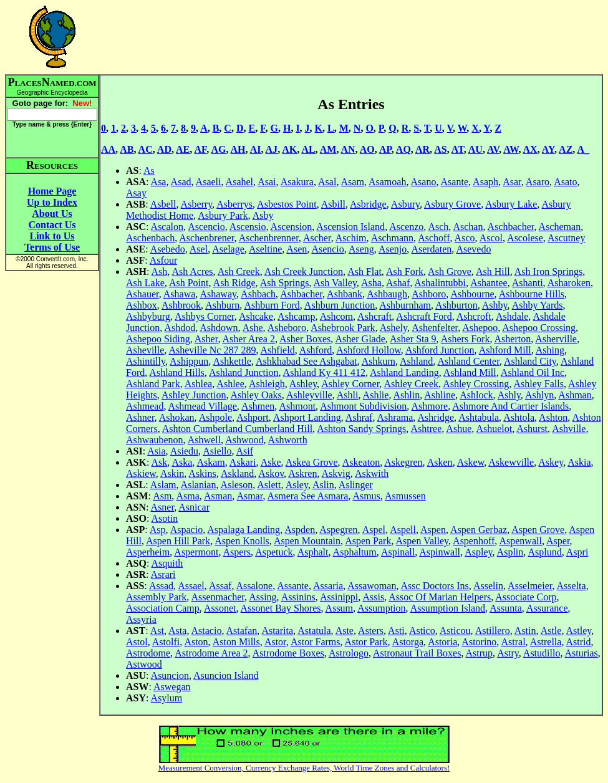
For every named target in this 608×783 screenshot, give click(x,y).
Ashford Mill (505, 350)
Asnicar (194, 507)
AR (422, 149)
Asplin (510, 552)
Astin (525, 630)
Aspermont (196, 552)
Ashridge (435, 417)
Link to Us (51, 236)
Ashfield (278, 350)
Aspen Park (368, 541)
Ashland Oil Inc (532, 372)
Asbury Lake (511, 204)
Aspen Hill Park (178, 541)
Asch (438, 226)
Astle (551, 630)
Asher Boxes (305, 339)
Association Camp (163, 608)
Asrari (163, 574)
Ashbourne (472, 294)
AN (348, 149)
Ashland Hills (176, 372)
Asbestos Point (287, 204)
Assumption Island (447, 608)
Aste (344, 630)
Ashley (303, 383)
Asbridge (368, 204)
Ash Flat (364, 271)
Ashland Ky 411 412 (324, 372)
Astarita (277, 630)
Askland (237, 473)
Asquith (167, 563)
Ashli (348, 395)
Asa (158, 181)
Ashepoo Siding (158, 339)
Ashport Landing (307, 417)
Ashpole (215, 417)
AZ (565, 149)
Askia (579, 462)
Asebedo (167, 249)
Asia (156, 451)
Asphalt (313, 552)
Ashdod (179, 327)
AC (145, 149)
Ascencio (206, 226)
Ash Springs (284, 282)
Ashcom (336, 316)
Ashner (140, 417)
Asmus (366, 496)
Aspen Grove (537, 529)
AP (385, 149)
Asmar (249, 496)
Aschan (468, 226)
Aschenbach (150, 238)
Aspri (577, 552)
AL (308, 149)
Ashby (495, 305)
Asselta (571, 585)
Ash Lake (145, 282)
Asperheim (148, 552)
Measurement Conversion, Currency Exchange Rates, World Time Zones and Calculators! (304, 767)
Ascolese (525, 238)
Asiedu (184, 451)
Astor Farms (315, 641)
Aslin (323, 484)
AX (530, 149)
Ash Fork (404, 271)
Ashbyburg (148, 316)
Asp (158, 529)
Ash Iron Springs (548, 271)
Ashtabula (478, 417)
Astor (275, 641)
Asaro (537, 181)
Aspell (403, 529)
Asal (327, 181)
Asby (263, 215)
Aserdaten (431, 249)
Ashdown (219, 327)
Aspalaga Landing (243, 529)
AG (218, 149)
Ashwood (244, 440)
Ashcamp (296, 316)
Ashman (574, 395)
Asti (396, 630)
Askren (302, 473)
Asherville (556, 339)
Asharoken (569, 282)
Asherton (513, 339)
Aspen (433, 529)
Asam (352, 181)
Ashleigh (267, 383)
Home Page (52, 191)
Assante (293, 585)
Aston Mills (236, 641)
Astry (508, 653)
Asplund (544, 552)
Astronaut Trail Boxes (417, 653)
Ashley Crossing (476, 383)
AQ (403, 149)
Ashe (253, 327)
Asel (199, 249)
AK (289, 149)
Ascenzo (406, 226)
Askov (271, 473)
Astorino (478, 641)
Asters (371, 630)
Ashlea (198, 383)
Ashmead (144, 406)
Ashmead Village (202, 406)
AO (367, 149)
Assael (191, 585)
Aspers (237, 552)
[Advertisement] (351, 37)
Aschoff (434, 238)
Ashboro (429, 294)
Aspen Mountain (307, 541)
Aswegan (172, 686)
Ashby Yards (537, 305)
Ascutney (566, 238)
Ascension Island (350, 226)
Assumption (381, 608)
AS (440, 149)
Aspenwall (520, 541)
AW (510, 149)
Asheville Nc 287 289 (212, 350)
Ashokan (177, 417)
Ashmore (429, 406)
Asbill (333, 204)
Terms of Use (52, 247)
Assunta (506, 608)
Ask (159, 462)
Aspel (373, 529)
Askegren (403, 462)
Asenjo (393, 249)
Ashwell (204, 440)
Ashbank (344, 294)
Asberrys (234, 204)
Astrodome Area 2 (211, 653)
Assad (161, 585)
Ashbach (258, 294)
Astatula (314, 630)
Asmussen (405, 496)
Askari (242, 462)
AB (126, 149)
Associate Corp (525, 597)
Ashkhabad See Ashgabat (306, 361)
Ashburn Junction (339, 305)
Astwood (144, 664)
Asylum (167, 698)
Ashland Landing (404, 372)
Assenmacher (217, 597)
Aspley (478, 552)
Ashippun (189, 361)
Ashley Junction (194, 395)
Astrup (479, 653)
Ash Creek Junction (303, 271)
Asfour (163, 260)
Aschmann (392, 238)
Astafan (242, 630)
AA (108, 149)
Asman (218, 496)
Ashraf (359, 417)
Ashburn (222, 305)
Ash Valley (335, 282)
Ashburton (456, 305)
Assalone (254, 585)
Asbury (405, 204)
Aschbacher (511, 226)
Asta (177, 630)
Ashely (393, 327)
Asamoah (387, 181)
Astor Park (366, 641)
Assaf (220, 585)
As (149, 170)
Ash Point (189, 282)
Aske (271, 462)
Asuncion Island (225, 675)
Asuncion (170, 675)
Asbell (163, 204)
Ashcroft (473, 316)
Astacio (206, 630)
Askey (550, 462)
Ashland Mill (469, 372)
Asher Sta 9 (413, 339)
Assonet (220, 608)
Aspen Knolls (242, 541)
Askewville (511, 462)
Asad (181, 181)
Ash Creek (239, 271)
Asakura (297, 181)
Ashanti (527, 282)
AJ (272, 149)
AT (457, 149)
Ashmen (257, 406)
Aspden (299, 529)
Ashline (439, 395)
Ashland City (530, 361)
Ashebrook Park (343, 327)
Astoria (442, 641)
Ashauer (142, 294)
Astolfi (166, 641)
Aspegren (338, 529)
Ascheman (560, 226)
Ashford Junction (440, 350)
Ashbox (141, 305)
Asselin (488, 585)
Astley (579, 630)
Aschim (351, 238)
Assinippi (339, 597)
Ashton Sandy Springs (361, 428)
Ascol (491, 238)
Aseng (361, 249)
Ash (159, 271)
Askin (172, 473)
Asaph (485, 181)
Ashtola (518, 417)
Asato (565, 181)
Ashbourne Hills (531, 294)
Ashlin (406, 395)
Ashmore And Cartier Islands (510, 406)
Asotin (164, 518)
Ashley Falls (539, 383)
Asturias (581, 653)
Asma (187, 496)
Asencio (327, 249)
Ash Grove (449, 271)
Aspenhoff (474, 541)
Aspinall (398, 552)
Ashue (458, 428)
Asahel (239, 181)
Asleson (237, 484)
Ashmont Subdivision (363, 406)
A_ (583, 149)
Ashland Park (153, 383)
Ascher (317, 238)
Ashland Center (468, 361)
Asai (267, 181)
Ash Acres (192, 271)
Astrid (578, 641)
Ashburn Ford (271, 305)
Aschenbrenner (269, 238)
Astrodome (148, 653)
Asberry (197, 204)
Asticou (455, 630)
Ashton (553, 417)
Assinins (298, 597)
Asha (371, 282)
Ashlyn (539, 395)
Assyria (141, 619)
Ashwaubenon (154, 440)
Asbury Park (223, 215)
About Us (52, 213)
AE (183, 149)
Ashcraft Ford (423, 316)
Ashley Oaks (256, 395)
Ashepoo (480, 327)
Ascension (291, 226)
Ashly (509, 395)
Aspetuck (273, 552)
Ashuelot (494, 428)
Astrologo (349, 653)
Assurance (547, 608)
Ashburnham (405, 305)
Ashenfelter (435, 327)
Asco (465, 238)
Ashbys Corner (204, 316)
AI (255, 149)
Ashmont (297, 406)
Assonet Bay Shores (281, 608)
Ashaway (218, 294)
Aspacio (186, 529)
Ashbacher (301, 294)
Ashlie (376, 395)
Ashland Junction (244, 372)
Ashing (550, 350)
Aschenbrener (206, 238)
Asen (296, 249)
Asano (424, 181)
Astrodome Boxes (288, 653)
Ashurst (532, 428)
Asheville (145, 350)
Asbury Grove (452, 204)
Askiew (141, 473)
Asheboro (287, 327)
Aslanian (198, 484)
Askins (202, 473)
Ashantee (489, 282)
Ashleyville (309, 395)
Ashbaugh (387, 294)
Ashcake (256, 316)
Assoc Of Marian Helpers (439, 597)
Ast (157, 630)
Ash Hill (493, 271)
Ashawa (179, 294)
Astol (137, 641)
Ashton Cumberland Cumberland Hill (237, 428)
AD (164, 149)
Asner (163, 507)
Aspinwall (439, 552)
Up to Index (52, 202)
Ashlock (476, 395)
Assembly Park (156, 597)
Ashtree (426, 428)
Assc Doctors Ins (435, 585)
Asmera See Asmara (308, 496)
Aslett (269, 484)
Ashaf (398, 282)
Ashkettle (232, 361)
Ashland (416, 361)
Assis (373, 597)
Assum (339, 608)
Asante (454, 181)
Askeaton (361, 462)
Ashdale (512, 316)
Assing (262, 597)
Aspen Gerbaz (478, 529)
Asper (558, 541)
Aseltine (265, 249)
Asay (136, 193)
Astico (422, 630)
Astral (513, 641)
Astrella (546, 641)
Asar (512, 181)
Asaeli (208, 181)
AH (238, 149)
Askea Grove (312, 462)
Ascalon (167, 226)
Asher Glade (360, 339)
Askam (210, 462)
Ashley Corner (350, 383)
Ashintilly (145, 361)
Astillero (492, 630)
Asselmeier (530, 585)
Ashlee (230, 383)
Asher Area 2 (249, 339)
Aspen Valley (422, 541)
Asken (440, 462)
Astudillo (542, 653)
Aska (181, 462)
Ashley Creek (411, 383)
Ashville (569, 428)
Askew (470, 462)
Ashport (252, 417)
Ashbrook (181, 305)
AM (328, 149)
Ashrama (395, 417)
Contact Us (52, 224)
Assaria (328, 585)
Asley (297, 484)
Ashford (315, 350)
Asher (206, 339)
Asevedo (473, 249)
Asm (162, 496)
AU (475, 149)
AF (200, 149)
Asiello (217, 451)
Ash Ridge (234, 282)
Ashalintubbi (440, 282)
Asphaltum (355, 552)
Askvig (336, 473)
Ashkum (378, 361)
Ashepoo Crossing (539, 327)
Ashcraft (374, 316)
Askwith (371, 473)
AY (548, 149)
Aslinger (356, 484)
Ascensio (247, 226)
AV (493, 149)
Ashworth (287, 440)
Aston (196, 641)
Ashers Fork (465, 339)
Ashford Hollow (368, 350)
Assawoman (371, 585)
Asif (245, 451)
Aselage (228, 249)
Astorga (407, 641)
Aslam (163, 484)
